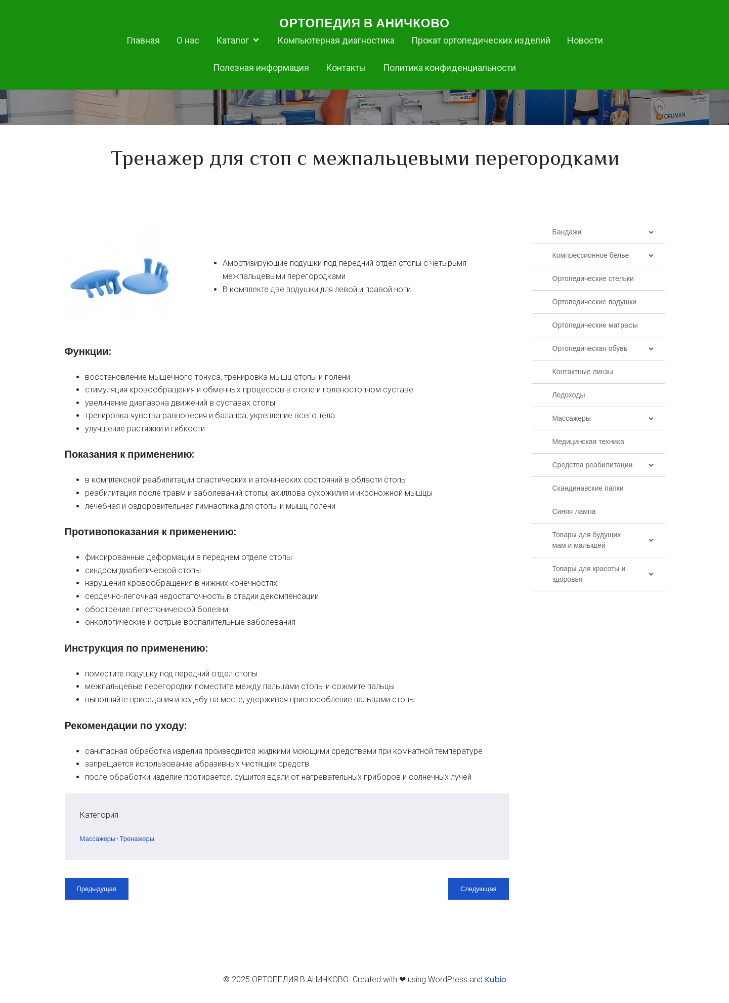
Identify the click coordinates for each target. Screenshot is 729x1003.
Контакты (346, 68)
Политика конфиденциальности (449, 68)
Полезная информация (261, 68)
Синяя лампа (574, 513)
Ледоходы (568, 397)
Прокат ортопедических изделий (480, 41)
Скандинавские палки (588, 490)
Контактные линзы (582, 374)
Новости (585, 41)
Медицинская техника (588, 443)
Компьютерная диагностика (336, 41)
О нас (188, 41)
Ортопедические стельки (593, 280)
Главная (143, 41)
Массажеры (98, 841)
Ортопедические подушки (594, 304)
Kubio (495, 981)
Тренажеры (136, 841)
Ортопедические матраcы (595, 327)
